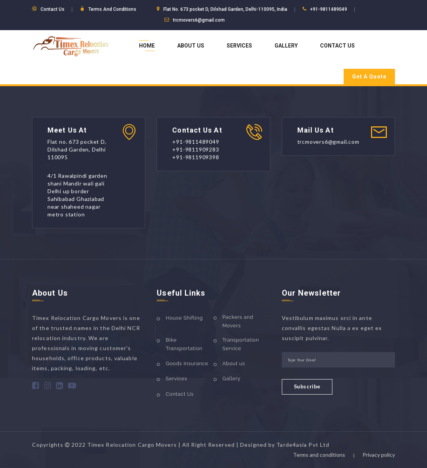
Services (239, 46)
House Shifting (184, 318)
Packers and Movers (237, 321)
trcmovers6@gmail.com (199, 20)
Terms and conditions (319, 454)
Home (147, 46)
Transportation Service (240, 344)
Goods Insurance (187, 363)
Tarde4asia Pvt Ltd (302, 444)
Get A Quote (369, 76)
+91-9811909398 (195, 157)
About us (233, 363)
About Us (190, 46)
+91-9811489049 (328, 9)
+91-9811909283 (195, 149)
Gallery (286, 46)
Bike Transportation (184, 344)
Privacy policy (379, 454)
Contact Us (337, 46)
